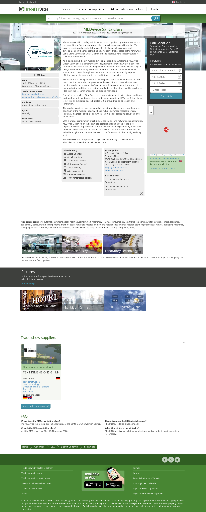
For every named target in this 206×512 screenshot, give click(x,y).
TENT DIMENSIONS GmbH (41, 372)
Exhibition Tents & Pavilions (36, 386)
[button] (166, 130)
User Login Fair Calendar (145, 483)
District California (69, 446)
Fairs (66, 9)
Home (25, 446)
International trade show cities (36, 483)
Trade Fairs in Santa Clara (162, 168)
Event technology (31, 384)
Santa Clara (89, 446)
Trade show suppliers (90, 9)
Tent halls (27, 389)
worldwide (39, 446)
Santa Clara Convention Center (165, 158)
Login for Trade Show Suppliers (148, 493)
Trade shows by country (32, 473)
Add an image (28, 283)
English (180, 2)
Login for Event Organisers (146, 488)
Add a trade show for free (126, 9)
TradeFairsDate (33, 9)
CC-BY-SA (182, 155)
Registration (32, 2)
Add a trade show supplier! (36, 406)
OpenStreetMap (168, 155)
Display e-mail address (33, 94)
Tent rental (28, 391)
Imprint (136, 473)
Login (21, 2)
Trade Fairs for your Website (146, 478)
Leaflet (153, 155)
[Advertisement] (103, 211)
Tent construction (31, 381)
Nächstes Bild (60, 354)
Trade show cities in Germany (35, 478)
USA (53, 446)
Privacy (136, 468)
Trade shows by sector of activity (37, 468)
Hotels (154, 9)
